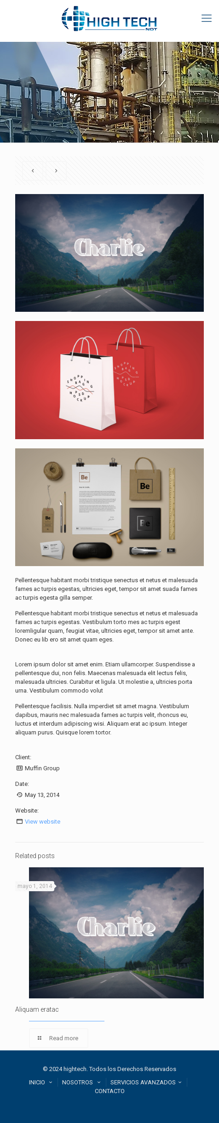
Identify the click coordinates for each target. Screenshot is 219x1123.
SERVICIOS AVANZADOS (147, 1082)
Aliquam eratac (37, 1009)
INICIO (42, 1082)
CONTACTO (110, 1091)
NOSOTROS (82, 1082)
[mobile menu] (206, 18)
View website (42, 821)
